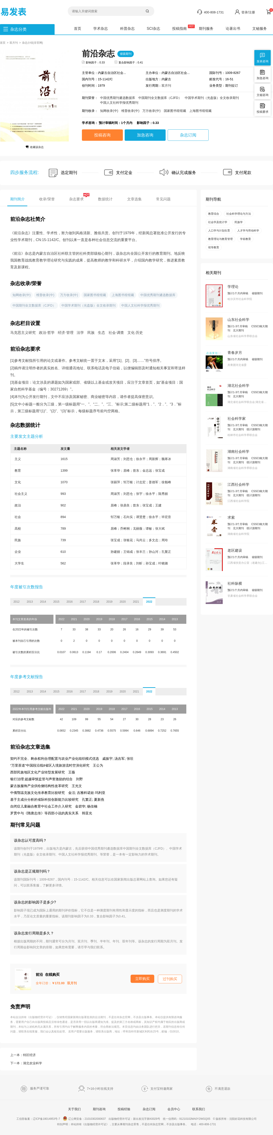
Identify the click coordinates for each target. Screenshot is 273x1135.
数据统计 (105, 199)
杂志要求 (76, 198)
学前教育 (245, 239)
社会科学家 (237, 418)
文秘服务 (259, 28)
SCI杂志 (153, 28)
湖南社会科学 (238, 451)
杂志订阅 (188, 135)
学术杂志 (100, 28)
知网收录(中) (109, 111)
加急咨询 (145, 135)
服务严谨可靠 (34, 1088)
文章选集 (134, 199)
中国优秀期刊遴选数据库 (117, 98)
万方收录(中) (151, 111)
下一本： (26, 1063)
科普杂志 (127, 28)
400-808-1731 (214, 12)
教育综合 (213, 213)
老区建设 (235, 550)
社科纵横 (235, 583)
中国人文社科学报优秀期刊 (119, 102)
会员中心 (173, 1109)
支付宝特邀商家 (157, 1088)
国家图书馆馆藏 (175, 111)
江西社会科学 (238, 484)
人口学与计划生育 (219, 230)
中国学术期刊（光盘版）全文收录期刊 (212, 98)
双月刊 (14, 42)
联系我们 (198, 1109)
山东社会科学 (238, 320)
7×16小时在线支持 (95, 1088)
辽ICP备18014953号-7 (46, 1118)
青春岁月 (235, 353)
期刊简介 (17, 199)
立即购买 (142, 979)
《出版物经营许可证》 (40, 1017)
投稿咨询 (102, 135)
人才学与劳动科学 (248, 230)
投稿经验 (124, 1109)
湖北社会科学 (238, 386)
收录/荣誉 (47, 199)
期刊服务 (206, 28)
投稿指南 (179, 28)
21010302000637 (95, 1118)
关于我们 (74, 1109)
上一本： (23, 1055)
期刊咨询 (99, 1109)
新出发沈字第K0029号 (146, 1118)
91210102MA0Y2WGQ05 (194, 1118)
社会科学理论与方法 (238, 213)
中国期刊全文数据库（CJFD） (160, 98)
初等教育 (213, 247)
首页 (77, 28)
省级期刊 (125, 53)
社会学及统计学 (217, 222)
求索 (231, 517)
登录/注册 (248, 12)
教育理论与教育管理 (220, 239)
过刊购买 (170, 979)
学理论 (233, 287)
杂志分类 (18, 29)
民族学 (239, 222)
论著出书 (233, 28)
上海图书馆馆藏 (200, 111)
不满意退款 (217, 1088)
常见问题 (163, 199)
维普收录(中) (130, 111)
